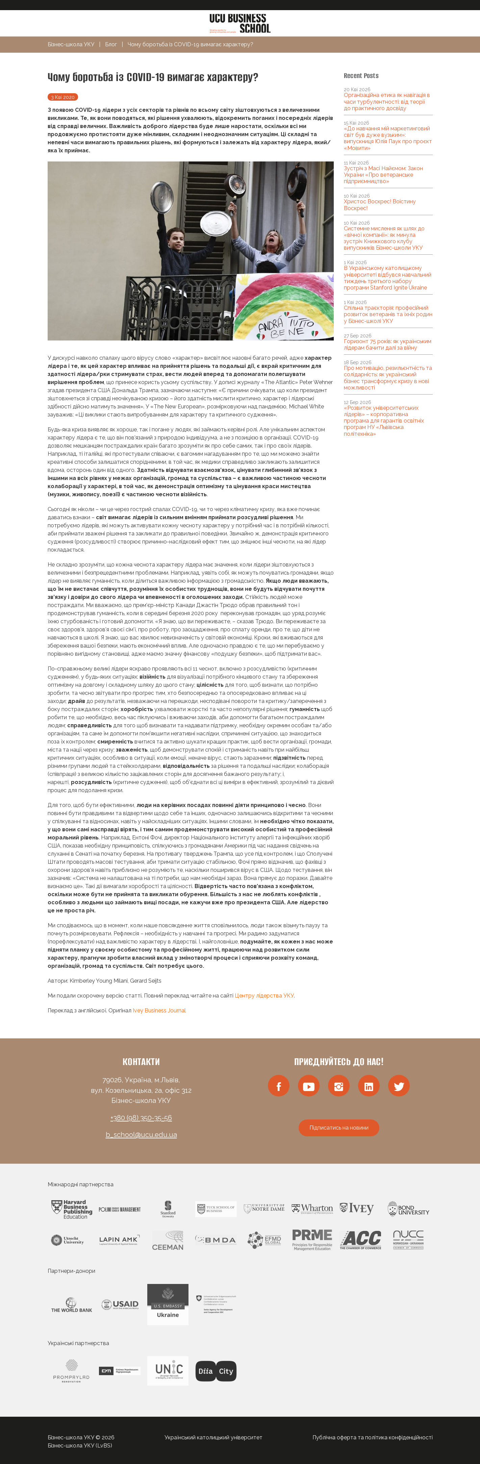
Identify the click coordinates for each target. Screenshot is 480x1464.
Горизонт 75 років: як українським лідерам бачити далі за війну (387, 344)
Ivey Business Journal (159, 1010)
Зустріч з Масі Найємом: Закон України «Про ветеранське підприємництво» (383, 174)
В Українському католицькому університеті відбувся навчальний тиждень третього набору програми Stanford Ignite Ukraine (387, 278)
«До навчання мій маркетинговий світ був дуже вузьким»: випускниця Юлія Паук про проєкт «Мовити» (388, 138)
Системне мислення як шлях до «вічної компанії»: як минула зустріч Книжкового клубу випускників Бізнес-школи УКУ (384, 238)
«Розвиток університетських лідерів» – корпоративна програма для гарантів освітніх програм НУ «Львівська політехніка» (384, 421)
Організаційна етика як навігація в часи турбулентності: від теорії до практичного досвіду (387, 101)
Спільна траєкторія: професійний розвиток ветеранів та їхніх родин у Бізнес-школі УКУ (388, 314)
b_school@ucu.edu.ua (141, 1135)
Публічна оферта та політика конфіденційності (372, 1437)
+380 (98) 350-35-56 (141, 1118)
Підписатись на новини (339, 1128)
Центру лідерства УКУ (264, 995)
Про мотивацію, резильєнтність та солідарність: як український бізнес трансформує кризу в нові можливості (388, 378)
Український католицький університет (213, 1437)
